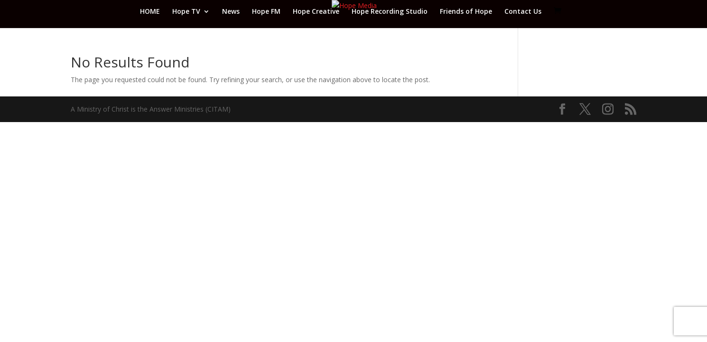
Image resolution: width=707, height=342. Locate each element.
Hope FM (266, 12)
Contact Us (522, 12)
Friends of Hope (466, 12)
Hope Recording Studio (390, 12)
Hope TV (186, 12)
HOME (150, 12)
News (231, 12)
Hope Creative (316, 12)
